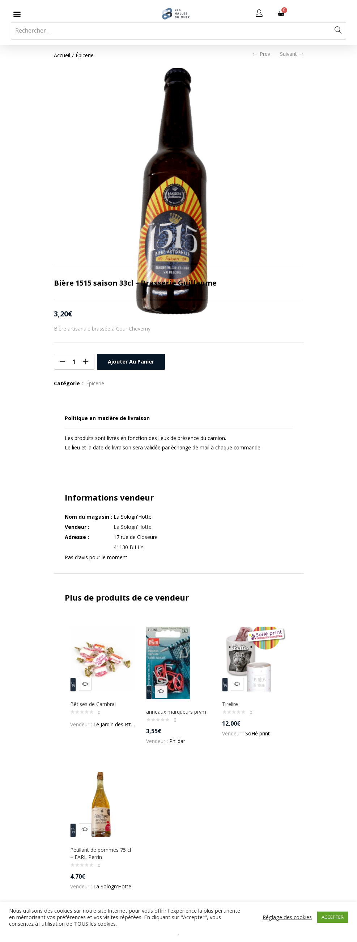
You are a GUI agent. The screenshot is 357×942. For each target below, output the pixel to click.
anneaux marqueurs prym (178, 711)
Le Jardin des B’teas (118, 720)
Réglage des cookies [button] (287, 917)
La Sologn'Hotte (133, 526)
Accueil (62, 55)
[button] (17, 14)
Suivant (291, 54)
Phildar (179, 741)
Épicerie (85, 55)
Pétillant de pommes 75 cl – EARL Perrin (102, 855)
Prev (261, 54)
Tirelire (231, 700)
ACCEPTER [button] (333, 917)
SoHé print (259, 729)
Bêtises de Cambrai (95, 700)
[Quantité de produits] (74, 361)
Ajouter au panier (131, 361)
